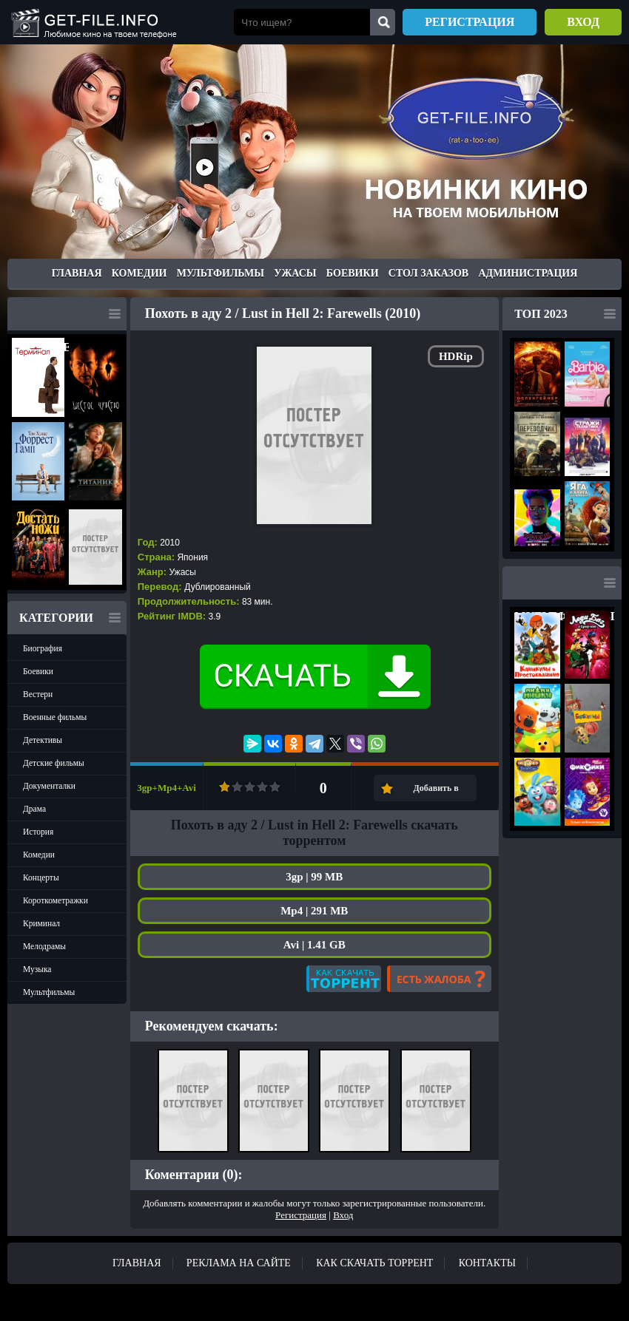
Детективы (42, 740)
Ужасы (295, 273)
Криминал (41, 923)
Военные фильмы (55, 717)
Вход (583, 22)
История (38, 831)
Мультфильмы (220, 273)
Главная (77, 273)
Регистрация (469, 22)
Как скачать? (343, 978)
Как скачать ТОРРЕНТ (374, 1263)
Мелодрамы (44, 946)
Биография (42, 648)
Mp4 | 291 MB (314, 911)
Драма (34, 808)
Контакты (487, 1263)
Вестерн (38, 694)
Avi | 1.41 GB (314, 945)
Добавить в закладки (435, 792)
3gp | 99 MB (314, 877)
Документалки (49, 785)
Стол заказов (428, 273)
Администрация (527, 273)
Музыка (37, 969)
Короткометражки (55, 900)
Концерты (41, 877)
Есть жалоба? (439, 978)
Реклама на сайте (238, 1263)
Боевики (352, 273)
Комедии (139, 273)
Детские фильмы (53, 762)
